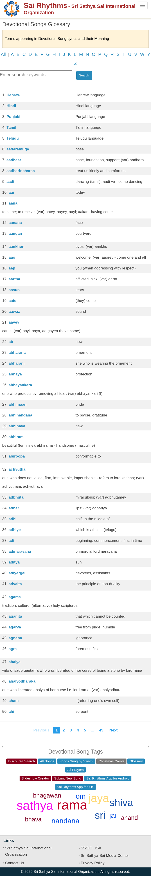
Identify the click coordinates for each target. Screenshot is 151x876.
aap (12, 268)
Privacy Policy (93, 863)
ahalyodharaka (22, 681)
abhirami (17, 437)
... (92, 730)
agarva (15, 627)
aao (12, 257)
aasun (14, 290)
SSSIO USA (91, 848)
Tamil (11, 127)
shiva (121, 802)
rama (72, 805)
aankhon (16, 246)
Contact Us (14, 863)
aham (13, 701)
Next (113, 730)
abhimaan (17, 404)
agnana (15, 638)
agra (13, 649)
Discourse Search (21, 761)
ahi (11, 711)
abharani (17, 363)
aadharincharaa (21, 171)
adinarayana (20, 551)
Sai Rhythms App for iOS (75, 787)
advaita (15, 584)
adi (11, 540)
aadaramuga (18, 149)
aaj (11, 192)
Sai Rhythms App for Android (108, 778)
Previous (41, 730)
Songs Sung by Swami (76, 761)
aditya (14, 562)
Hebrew (13, 95)
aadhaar (14, 160)
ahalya (14, 662)
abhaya (15, 374)
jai (113, 815)
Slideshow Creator (35, 778)
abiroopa (17, 456)
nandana (66, 821)
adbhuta (16, 497)
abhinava (17, 426)
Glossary (136, 761)
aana (13, 203)
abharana (17, 352)
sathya (35, 805)
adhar (14, 508)
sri (100, 815)
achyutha (17, 469)
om (81, 796)
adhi (12, 519)
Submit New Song (67, 778)
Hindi (11, 106)
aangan (15, 233)
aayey (14, 322)
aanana (15, 223)
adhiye (15, 530)
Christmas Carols (111, 761)
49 (101, 730)
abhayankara (20, 385)
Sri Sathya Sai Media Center (105, 855)
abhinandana (20, 415)
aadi (10, 181)
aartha (14, 279)
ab (11, 342)
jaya (98, 798)
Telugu (13, 138)
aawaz (14, 311)
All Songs (47, 761)
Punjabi (13, 117)
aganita (15, 616)
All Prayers (75, 770)
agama (15, 597)
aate (12, 301)
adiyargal (17, 573)
